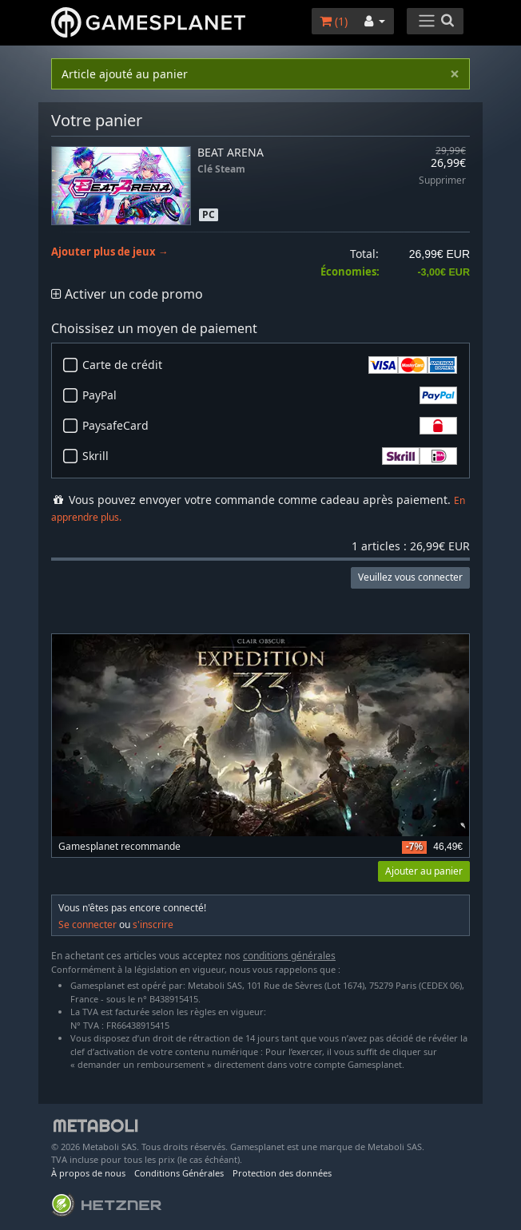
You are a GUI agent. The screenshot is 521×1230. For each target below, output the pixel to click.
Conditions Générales (179, 1173)
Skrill (269, 456)
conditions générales (289, 956)
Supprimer (442, 181)
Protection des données (282, 1173)
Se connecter (87, 924)
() (334, 21)
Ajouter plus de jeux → (110, 252)
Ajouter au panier (424, 871)
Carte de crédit (269, 365)
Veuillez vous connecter (410, 577)
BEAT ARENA (230, 152)
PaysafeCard (269, 425)
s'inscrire (153, 924)
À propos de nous (88, 1173)
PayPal (269, 395)
